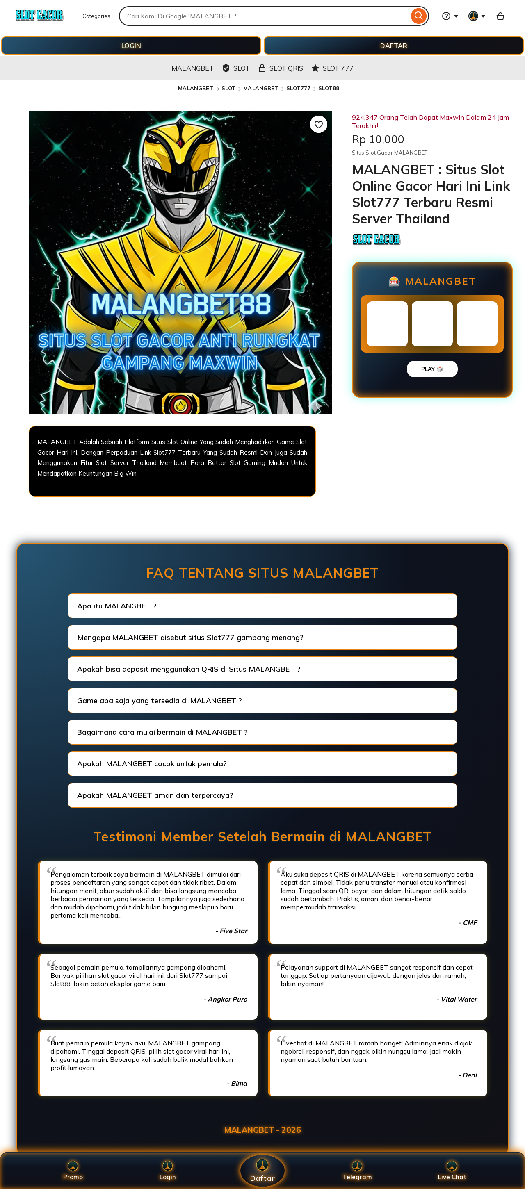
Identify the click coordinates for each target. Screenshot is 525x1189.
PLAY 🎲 (432, 369)
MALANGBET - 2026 (262, 1130)
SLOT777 (298, 88)
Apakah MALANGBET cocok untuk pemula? (152, 763)
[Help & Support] (449, 16)
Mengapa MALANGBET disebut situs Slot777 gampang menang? (190, 637)
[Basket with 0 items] (500, 16)
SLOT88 (329, 88)
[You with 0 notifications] (477, 16)
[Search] (419, 16)
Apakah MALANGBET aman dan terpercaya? (155, 795)
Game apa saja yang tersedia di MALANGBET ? (159, 700)
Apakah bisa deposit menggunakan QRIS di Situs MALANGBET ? (189, 669)
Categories (91, 16)
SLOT (228, 88)
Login (168, 1171)
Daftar (262, 1171)
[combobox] (264, 16)
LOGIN (131, 45)
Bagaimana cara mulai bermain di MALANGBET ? (162, 732)
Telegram (357, 1171)
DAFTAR (393, 45)
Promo (73, 1171)
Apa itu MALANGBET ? (117, 605)
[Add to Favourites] (318, 124)
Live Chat (452, 1171)
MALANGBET (196, 88)
